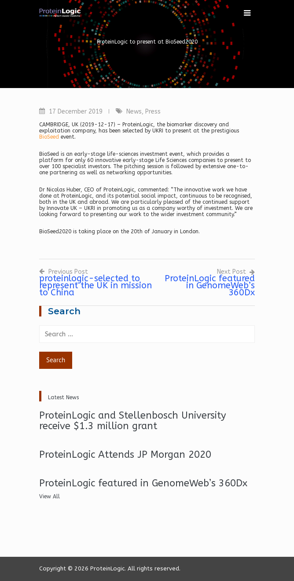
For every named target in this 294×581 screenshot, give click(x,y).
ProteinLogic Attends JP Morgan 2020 (125, 454)
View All (49, 496)
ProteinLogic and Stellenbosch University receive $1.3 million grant (132, 421)
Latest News (63, 397)
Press (153, 111)
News (134, 111)
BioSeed (49, 137)
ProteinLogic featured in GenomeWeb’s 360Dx (143, 483)
